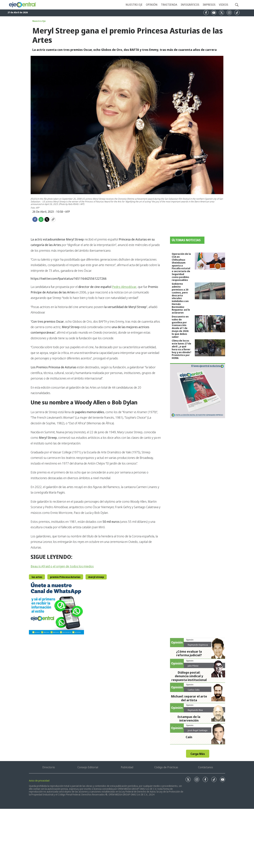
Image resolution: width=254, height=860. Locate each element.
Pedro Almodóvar (124, 287)
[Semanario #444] (197, 390)
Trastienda (169, 5)
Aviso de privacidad (39, 780)
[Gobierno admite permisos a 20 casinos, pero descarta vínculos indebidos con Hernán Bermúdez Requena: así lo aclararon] (210, 290)
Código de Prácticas (166, 767)
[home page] (22, 5)
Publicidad (127, 767)
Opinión (151, 5)
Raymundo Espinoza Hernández (198, 646)
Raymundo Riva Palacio (195, 711)
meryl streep (96, 577)
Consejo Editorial (87, 767)
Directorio (48, 767)
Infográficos (190, 5)
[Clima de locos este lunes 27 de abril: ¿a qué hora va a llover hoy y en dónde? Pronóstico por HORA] (210, 347)
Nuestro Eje (39, 21)
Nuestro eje (134, 5)
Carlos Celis (194, 689)
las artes (37, 577)
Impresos (209, 5)
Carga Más (197, 754)
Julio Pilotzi (193, 665)
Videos (223, 5)
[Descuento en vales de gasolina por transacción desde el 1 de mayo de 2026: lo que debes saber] (210, 323)
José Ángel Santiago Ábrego (198, 732)
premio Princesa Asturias (65, 577)
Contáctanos (205, 767)
